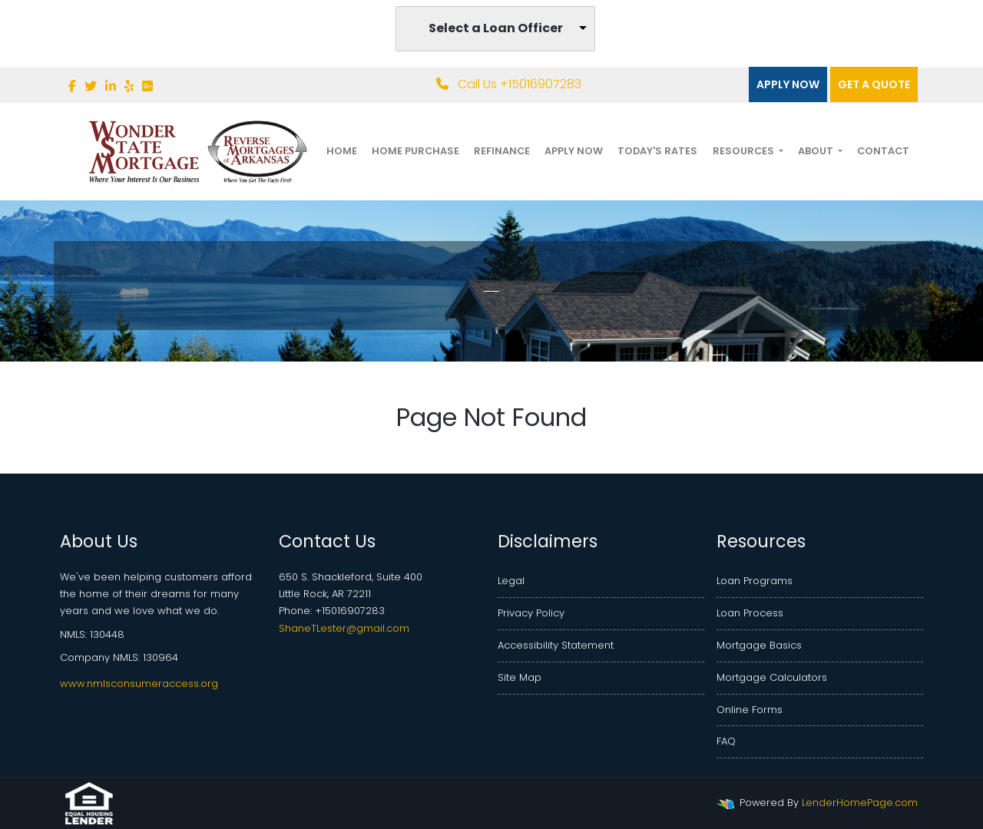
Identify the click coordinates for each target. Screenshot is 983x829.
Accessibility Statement (556, 645)
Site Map (519, 677)
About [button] (817, 150)
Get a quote (874, 84)
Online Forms (750, 709)
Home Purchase (415, 150)
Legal (511, 580)
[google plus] (147, 86)
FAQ (726, 741)
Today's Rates (657, 150)
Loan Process (750, 613)
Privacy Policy (531, 613)
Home (341, 150)
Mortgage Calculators (772, 677)
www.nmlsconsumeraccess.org (139, 683)
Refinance (502, 150)
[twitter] (90, 86)
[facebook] (72, 86)
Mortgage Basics (759, 645)
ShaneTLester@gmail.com (344, 628)
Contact (883, 150)
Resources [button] (744, 150)
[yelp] (129, 86)
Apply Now (787, 84)
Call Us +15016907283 (508, 84)
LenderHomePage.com (860, 802)
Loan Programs (755, 580)
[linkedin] (110, 86)
